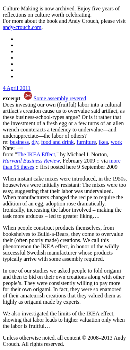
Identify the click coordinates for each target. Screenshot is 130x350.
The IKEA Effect (36, 154)
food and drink (57, 142)
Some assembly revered (60, 98)
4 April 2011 (17, 88)
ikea (103, 142)
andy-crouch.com (22, 27)
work (116, 142)
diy (35, 142)
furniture (86, 142)
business (19, 142)
